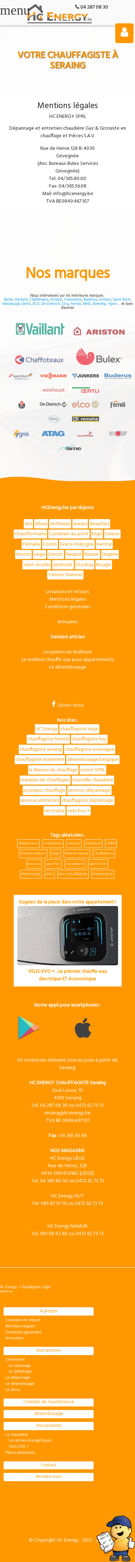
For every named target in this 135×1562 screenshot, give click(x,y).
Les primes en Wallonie (67, 652)
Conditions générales (67, 607)
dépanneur (28, 843)
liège (55, 853)
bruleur (34, 864)
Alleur (41, 524)
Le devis (12, 1390)
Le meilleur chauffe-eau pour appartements (67, 660)
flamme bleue (77, 853)
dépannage (31, 874)
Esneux (112, 534)
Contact (49, 1465)
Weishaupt (11, 304)
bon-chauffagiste (73, 874)
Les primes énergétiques (28, 1440)
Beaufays (99, 524)
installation (52, 843)
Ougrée (110, 554)
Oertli (26, 304)
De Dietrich (50, 304)
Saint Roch (121, 300)
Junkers (105, 300)
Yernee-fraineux (65, 575)
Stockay (85, 565)
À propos (48, 1311)
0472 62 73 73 (90, 1105)
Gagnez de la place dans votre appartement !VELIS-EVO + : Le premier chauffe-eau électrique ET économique (67, 941)
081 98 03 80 (54, 1234)
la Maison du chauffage (53, 770)
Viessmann (73, 300)
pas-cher (53, 864)
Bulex (8, 300)
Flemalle (31, 544)
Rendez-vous (49, 1476)
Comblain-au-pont (69, 534)
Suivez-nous (68, 705)
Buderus (90, 300)
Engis (96, 534)
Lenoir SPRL (92, 770)
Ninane (91, 554)
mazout (74, 843)
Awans (80, 524)
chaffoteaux (104, 853)
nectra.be (54, 811)
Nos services (48, 1350)
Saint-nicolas (36, 565)
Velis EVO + (17, 1446)
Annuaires (67, 622)
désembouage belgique (92, 759)
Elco (65, 304)
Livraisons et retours (67, 592)
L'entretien (15, 1360)
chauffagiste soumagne (89, 749)
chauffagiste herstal (48, 739)
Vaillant (21, 300)
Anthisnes (60, 524)
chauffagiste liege (79, 729)
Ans (28, 524)
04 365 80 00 (54, 1181)
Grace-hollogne (77, 544)
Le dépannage (17, 1377)
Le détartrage (18, 1371)
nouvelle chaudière (92, 780)
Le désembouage (67, 667)
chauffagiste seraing (40, 749)
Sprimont (63, 565)
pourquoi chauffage (44, 790)
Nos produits (48, 1425)
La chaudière (16, 1435)
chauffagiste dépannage (87, 800)
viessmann (75, 864)
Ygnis (112, 304)
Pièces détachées (20, 1453)
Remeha (99, 304)
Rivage (103, 565)
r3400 (111, 843)
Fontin (50, 544)
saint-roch (98, 864)
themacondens (33, 853)
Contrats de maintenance (48, 1402)
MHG (87, 304)
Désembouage (48, 1414)
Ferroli (76, 304)
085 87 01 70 (54, 1204)
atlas (49, 874)
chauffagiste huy (89, 739)
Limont (55, 554)
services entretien (40, 800)
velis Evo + (78, 811)
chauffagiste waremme (39, 759)
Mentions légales (67, 599)
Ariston (56, 300)
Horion (23, 554)
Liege (39, 554)
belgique (93, 843)
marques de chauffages (45, 780)
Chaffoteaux (39, 300)
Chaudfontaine (30, 534)
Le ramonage (18, 1366)
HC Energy (47, 729)
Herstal (104, 544)
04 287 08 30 (94, 7)
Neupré (74, 554)
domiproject (103, 874)
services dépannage (89, 790)
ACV (36, 304)
